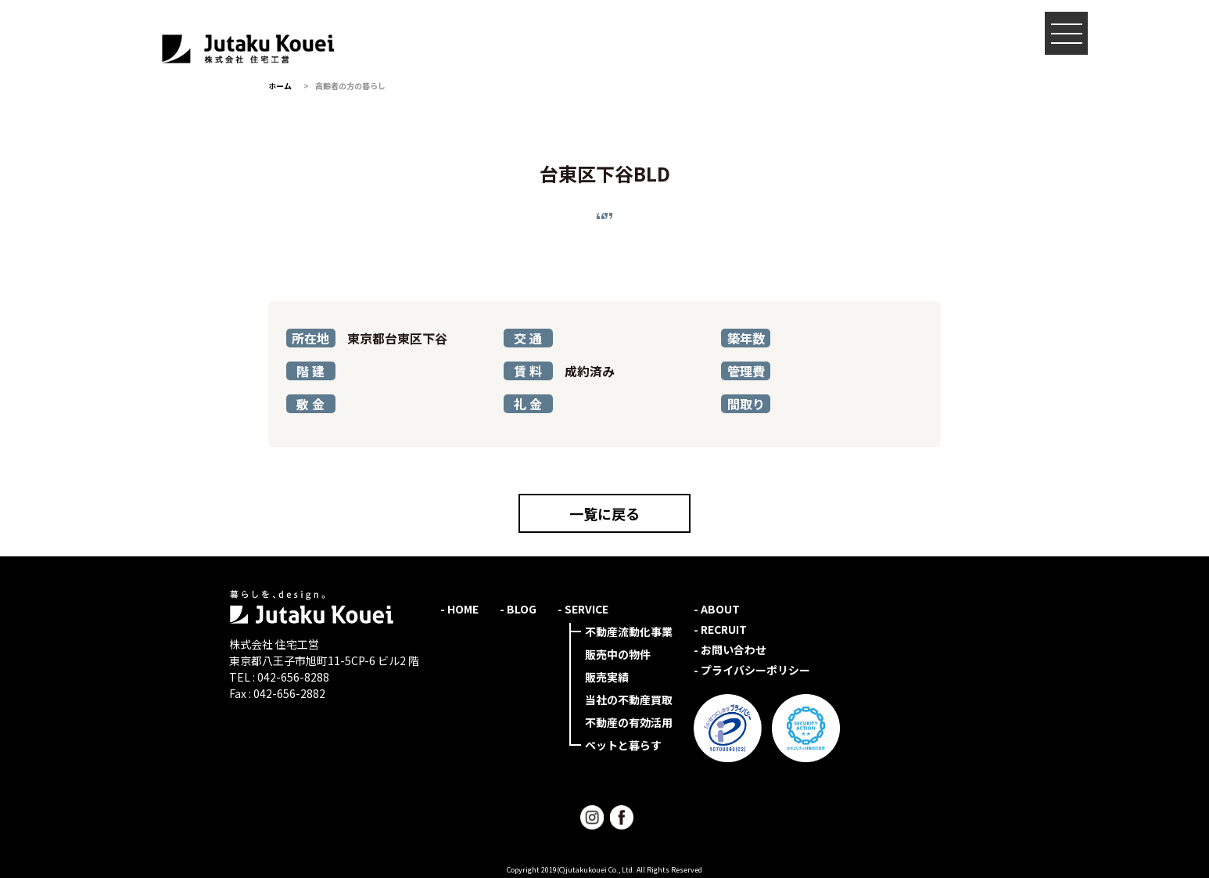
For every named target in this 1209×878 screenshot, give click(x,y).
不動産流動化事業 (629, 631)
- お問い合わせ (730, 649)
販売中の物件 (618, 654)
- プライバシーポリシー (752, 670)
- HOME (459, 609)
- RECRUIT (720, 629)
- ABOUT (717, 609)
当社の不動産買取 (629, 699)
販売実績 (607, 677)
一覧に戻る (604, 513)
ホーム (280, 86)
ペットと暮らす (623, 745)
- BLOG (518, 609)
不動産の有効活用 (629, 722)
